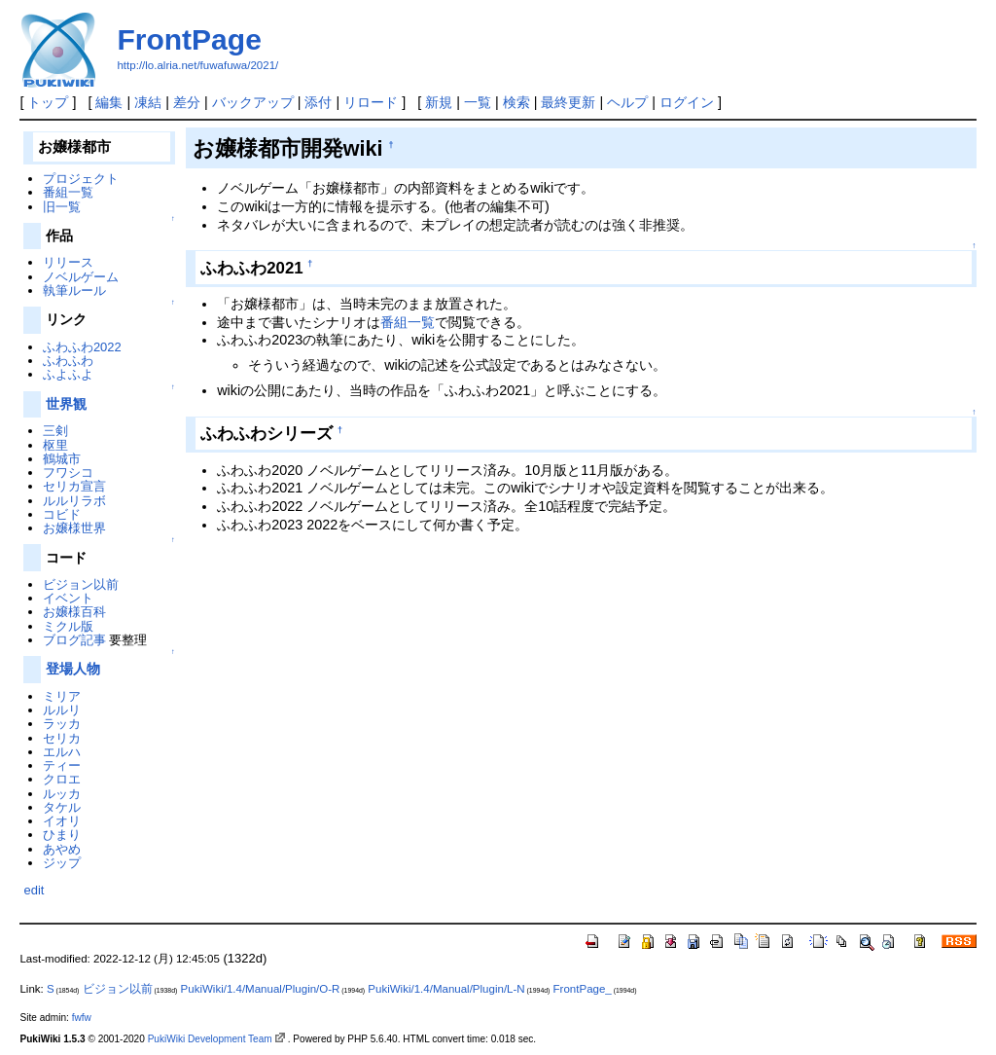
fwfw (81, 1017)
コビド (62, 514)
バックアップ (253, 102)
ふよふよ (68, 374)
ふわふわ (68, 360)
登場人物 (73, 668)
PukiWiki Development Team (210, 1039)
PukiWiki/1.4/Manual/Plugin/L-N (446, 989)
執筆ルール (74, 290)
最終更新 (568, 102)
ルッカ (62, 793)
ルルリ (62, 710)
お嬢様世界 (74, 528)
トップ (47, 102)
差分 (186, 102)
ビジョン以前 (81, 584)
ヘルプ (627, 102)
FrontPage (189, 39)
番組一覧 (407, 322)
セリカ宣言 (74, 486)
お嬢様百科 (74, 611)
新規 (438, 102)
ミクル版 (68, 626)
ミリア (62, 696)
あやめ (62, 849)
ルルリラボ (74, 500)
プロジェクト (81, 178)
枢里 (55, 445)
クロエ (62, 779)
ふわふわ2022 (82, 347)
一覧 (477, 102)
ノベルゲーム (81, 277)
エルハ (62, 752)
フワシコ (68, 472)
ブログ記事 (74, 640)
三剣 (55, 430)
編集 (109, 102)
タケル (62, 807)
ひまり (62, 834)
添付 (318, 102)
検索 (516, 102)
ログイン (686, 102)
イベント (68, 598)
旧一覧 (62, 207)
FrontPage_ (582, 989)
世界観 (66, 404)
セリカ (62, 738)
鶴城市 (62, 459)
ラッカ (62, 723)
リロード (370, 102)
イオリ (62, 821)
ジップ (62, 862)
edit (33, 890)
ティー (62, 765)
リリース (68, 262)
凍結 (147, 102)
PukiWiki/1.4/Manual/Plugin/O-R (260, 989)
